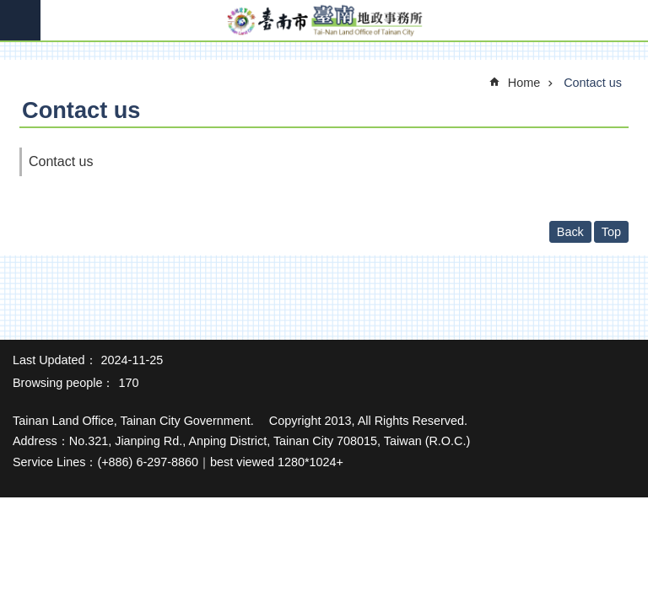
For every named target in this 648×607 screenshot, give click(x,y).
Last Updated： (55, 360)
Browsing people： (63, 382)
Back (570, 232)
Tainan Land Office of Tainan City (324, 21)
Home (524, 82)
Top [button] (611, 232)
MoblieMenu (20, 20)
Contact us (593, 82)
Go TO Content (8, 8)
